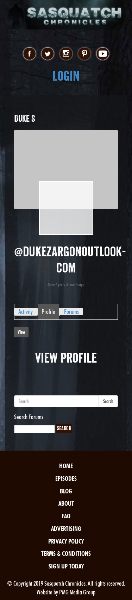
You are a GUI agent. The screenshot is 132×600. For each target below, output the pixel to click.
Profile (48, 311)
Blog (66, 491)
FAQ (66, 516)
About (66, 503)
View (21, 332)
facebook (29, 54)
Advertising (66, 528)
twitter (47, 54)
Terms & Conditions (66, 553)
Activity (25, 311)
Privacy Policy (66, 541)
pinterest (84, 54)
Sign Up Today (66, 566)
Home (66, 466)
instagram (66, 54)
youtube (102, 54)
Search (108, 401)
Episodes (66, 478)
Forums (71, 311)
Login (66, 76)
